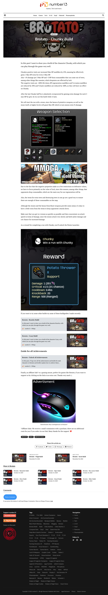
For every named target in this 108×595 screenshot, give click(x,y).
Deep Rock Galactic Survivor (37, 532)
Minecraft (32, 569)
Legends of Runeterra (35, 564)
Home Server (56, 555)
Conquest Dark (33, 529)
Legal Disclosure (65, 591)
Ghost (59, 549)
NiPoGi (66, 569)
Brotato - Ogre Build (54, 471)
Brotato (54, 34)
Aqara (59, 515)
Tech (45, 15)
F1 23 (58, 535)
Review (40, 578)
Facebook (39, 446)
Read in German (81, 591)
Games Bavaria (33, 549)
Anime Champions (49, 515)
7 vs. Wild (39, 515)
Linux (31, 566)
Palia (38, 572)
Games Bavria (44, 549)
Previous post (33, 454)
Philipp (48, 44)
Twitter (49, 446)
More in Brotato (9, 467)
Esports (31, 535)
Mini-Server (47, 569)
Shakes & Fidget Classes (48, 581)
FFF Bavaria (55, 544)
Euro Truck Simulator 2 (42, 535)
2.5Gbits (31, 515)
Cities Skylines (48, 526)
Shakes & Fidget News (51, 584)
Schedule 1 (61, 578)
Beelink (65, 521)
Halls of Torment (34, 555)
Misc (54, 569)
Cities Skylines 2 (60, 526)
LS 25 (50, 15)
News (60, 569)
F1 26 (36, 538)
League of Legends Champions (38, 561)
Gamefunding (54, 546)
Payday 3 (52, 572)
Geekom (52, 549)
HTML (42, 558)
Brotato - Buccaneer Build (91, 471)
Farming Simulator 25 (35, 544)
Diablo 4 (50, 532)
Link (51, 502)
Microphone (60, 566)
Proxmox (58, 575)
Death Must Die (55, 529)
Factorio (60, 538)
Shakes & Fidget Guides (36, 584)
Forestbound (33, 546)
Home (35, 15)
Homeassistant (33, 558)
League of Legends (51, 558)
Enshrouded (58, 532)
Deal (47, 529)
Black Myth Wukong (35, 524)
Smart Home (64, 584)
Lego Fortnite (48, 564)
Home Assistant (46, 555)
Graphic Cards (46, 552)
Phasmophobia (70, 15)
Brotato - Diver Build (20, 479)
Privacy (73, 591)
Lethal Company (59, 564)
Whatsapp (58, 446)
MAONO (44, 566)
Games (41, 15)
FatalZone (47, 544)
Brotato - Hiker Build (89, 479)
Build (31, 437)
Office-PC (32, 572)
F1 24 (64, 535)
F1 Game (42, 538)
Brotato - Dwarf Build (55, 479)
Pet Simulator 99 (62, 572)
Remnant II (32, 578)
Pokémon (43, 575)
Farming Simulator (52, 541)
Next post (76, 454)
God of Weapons (34, 552)
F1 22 (53, 535)
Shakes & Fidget (34, 581)
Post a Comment (10, 497)
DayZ (55, 15)
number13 (35, 591)
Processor (51, 575)
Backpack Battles (50, 521)
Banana (59, 521)
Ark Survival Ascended (47, 518)
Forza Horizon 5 (43, 546)
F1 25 (31, 538)
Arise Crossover (34, 518)
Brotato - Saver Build (80, 456)
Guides (54, 552)
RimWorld (47, 578)
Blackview (46, 524)
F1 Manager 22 (52, 538)
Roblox (54, 578)
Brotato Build (39, 437)
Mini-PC (39, 569)
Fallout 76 (42, 541)
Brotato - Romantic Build (21, 471)
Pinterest (68, 446)
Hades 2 (60, 552)
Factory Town (33, 541)
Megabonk (52, 566)
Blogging (54, 524)
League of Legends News (56, 561)
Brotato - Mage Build (36, 456)
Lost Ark (37, 566)
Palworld (61, 15)
